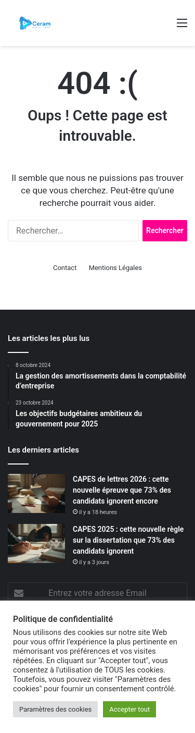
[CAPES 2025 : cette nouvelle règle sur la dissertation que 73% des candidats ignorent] (36, 543)
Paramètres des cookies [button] (55, 709)
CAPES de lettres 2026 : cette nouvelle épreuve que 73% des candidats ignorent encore (122, 490)
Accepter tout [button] (129, 709)
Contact (64, 268)
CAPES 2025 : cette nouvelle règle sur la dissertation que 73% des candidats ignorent (128, 540)
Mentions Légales (115, 268)
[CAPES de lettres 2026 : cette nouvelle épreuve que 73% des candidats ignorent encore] (36, 493)
